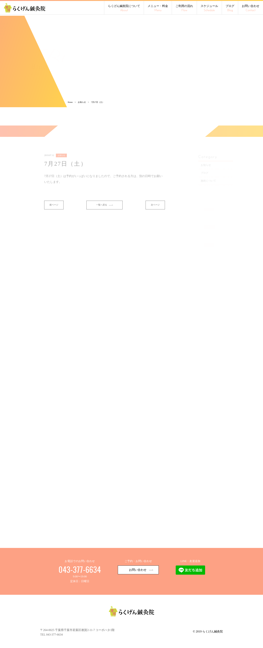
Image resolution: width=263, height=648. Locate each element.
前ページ (54, 217)
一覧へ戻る (104, 217)
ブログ (230, 8)
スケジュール (209, 8)
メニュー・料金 (158, 8)
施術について (210, 193)
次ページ (155, 217)
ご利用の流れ (184, 8)
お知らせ (208, 177)
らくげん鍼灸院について (124, 8)
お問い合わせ (250, 8)
